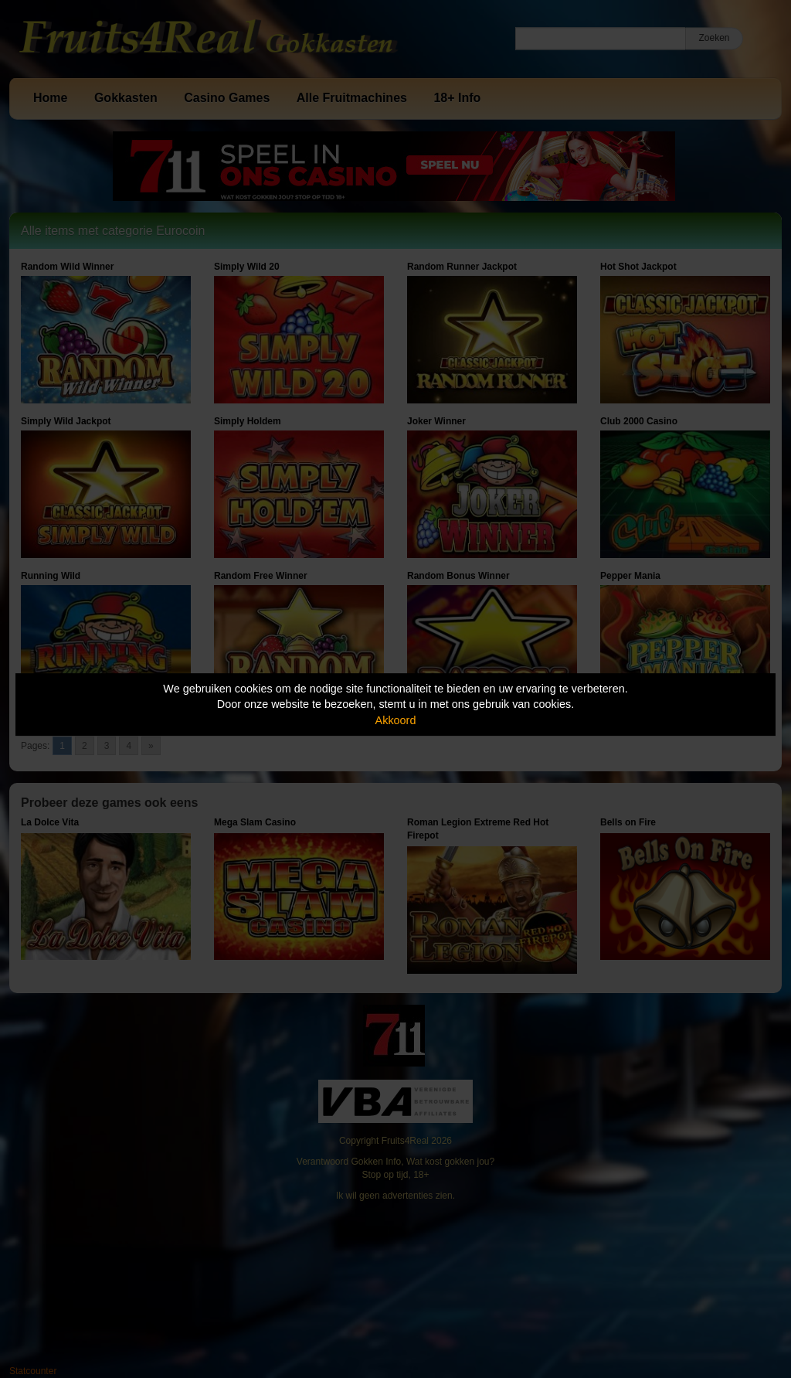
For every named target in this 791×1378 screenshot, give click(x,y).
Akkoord (395, 720)
